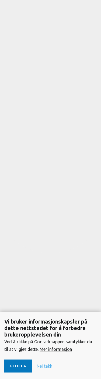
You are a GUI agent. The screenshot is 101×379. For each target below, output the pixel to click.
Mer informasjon (56, 349)
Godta (18, 366)
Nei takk (44, 366)
